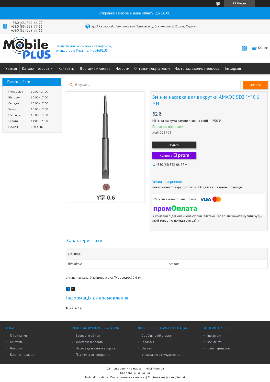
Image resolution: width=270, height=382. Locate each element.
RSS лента (214, 342)
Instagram (233, 68)
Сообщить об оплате (157, 336)
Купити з (174, 155)
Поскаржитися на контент (128, 377)
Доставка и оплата (95, 68)
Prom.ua (158, 368)
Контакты (66, 68)
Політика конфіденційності (166, 377)
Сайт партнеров (218, 348)
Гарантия (148, 342)
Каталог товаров (35, 68)
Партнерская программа (93, 355)
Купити (174, 145)
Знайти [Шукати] (255, 85)
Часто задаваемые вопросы (197, 68)
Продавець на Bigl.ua (135, 373)
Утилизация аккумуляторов (161, 355)
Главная (11, 68)
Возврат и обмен (88, 336)
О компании (18, 336)
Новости (122, 68)
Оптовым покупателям (152, 68)
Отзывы (147, 348)
